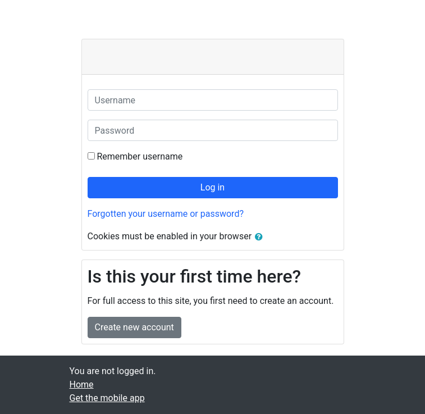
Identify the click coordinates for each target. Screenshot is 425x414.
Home (82, 384)
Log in (212, 187)
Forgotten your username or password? (166, 213)
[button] (261, 237)
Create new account (134, 327)
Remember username (139, 156)
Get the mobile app (107, 398)
